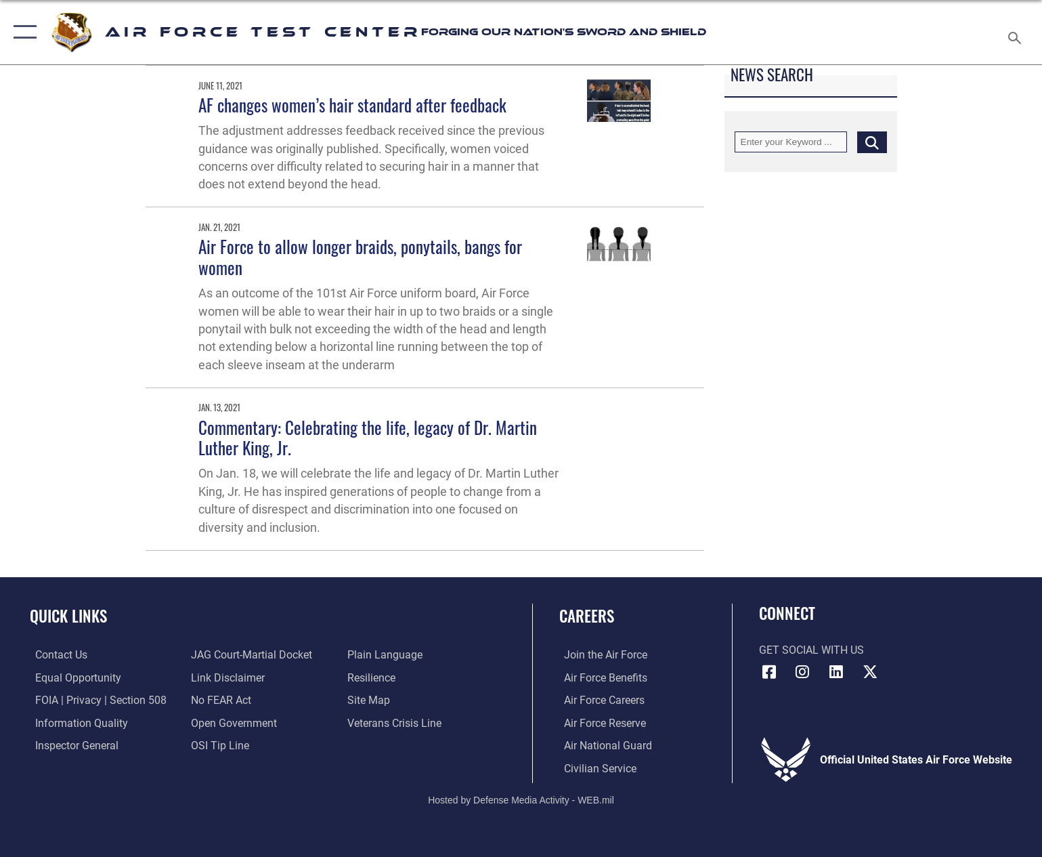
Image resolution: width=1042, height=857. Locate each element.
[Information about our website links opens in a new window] (226, 677)
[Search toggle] (1016, 32)
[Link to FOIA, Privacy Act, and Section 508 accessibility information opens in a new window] (95, 700)
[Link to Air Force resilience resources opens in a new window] (373, 677)
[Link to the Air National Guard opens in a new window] (603, 744)
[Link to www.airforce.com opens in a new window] (601, 654)
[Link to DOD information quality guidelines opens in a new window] (76, 722)
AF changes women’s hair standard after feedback (352, 104)
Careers (586, 615)
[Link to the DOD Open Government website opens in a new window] (233, 722)
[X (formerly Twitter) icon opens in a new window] (870, 672)
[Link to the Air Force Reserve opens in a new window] (600, 722)
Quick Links (68, 615)
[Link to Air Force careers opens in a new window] (599, 700)
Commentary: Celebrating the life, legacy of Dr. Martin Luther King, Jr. (367, 438)
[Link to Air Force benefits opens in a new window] (601, 677)
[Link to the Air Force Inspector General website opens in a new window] (71, 744)
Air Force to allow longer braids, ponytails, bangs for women (360, 257)
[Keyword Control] (791, 141)
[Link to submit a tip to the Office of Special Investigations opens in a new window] (219, 744)
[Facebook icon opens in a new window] (769, 672)
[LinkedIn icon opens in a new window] (836, 672)
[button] (22, 32)
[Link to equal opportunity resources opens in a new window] (73, 677)
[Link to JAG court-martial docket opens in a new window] (250, 654)
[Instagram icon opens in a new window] (802, 672)
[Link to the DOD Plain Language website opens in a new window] (387, 654)
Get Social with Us (811, 650)
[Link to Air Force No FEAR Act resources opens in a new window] (220, 700)
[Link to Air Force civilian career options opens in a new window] (595, 767)
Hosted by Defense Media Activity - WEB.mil (521, 799)
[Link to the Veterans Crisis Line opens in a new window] (396, 722)
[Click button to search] (872, 141)
